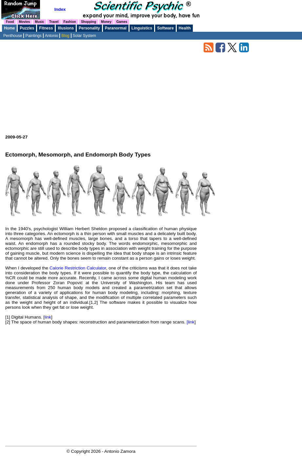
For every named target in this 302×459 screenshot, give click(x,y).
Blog (65, 35)
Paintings (33, 35)
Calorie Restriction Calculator (78, 268)
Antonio (51, 35)
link (48, 317)
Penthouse (12, 35)
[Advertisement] (101, 89)
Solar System (84, 35)
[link (190, 322)
